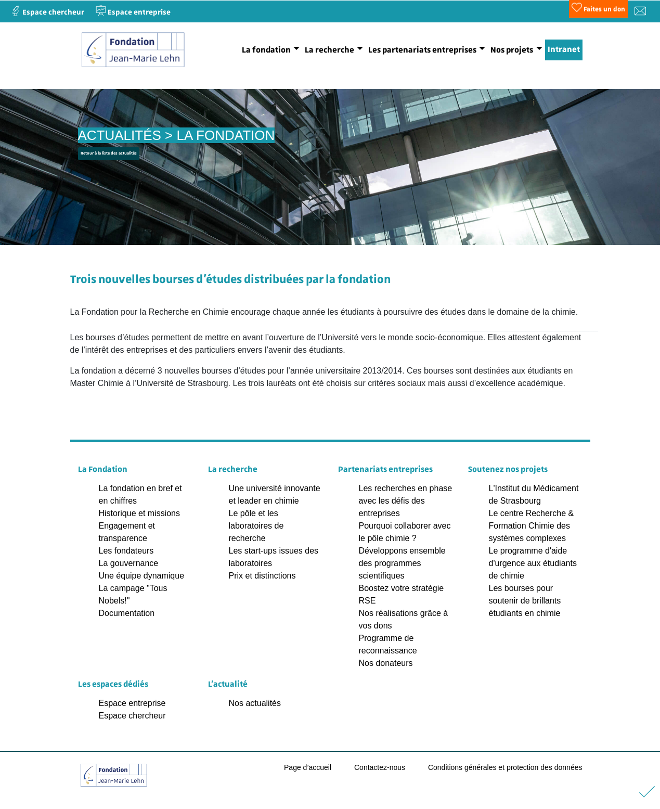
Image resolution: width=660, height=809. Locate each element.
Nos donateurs (386, 663)
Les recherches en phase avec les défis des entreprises (405, 501)
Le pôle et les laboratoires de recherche (256, 526)
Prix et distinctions (262, 575)
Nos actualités (255, 703)
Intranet (564, 49)
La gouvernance (129, 563)
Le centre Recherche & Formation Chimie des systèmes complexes (531, 526)
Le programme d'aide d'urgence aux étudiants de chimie (533, 563)
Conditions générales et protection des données (505, 767)
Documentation (127, 613)
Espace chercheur (132, 715)
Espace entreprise (132, 703)
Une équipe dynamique (142, 575)
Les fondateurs (126, 550)
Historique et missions (139, 513)
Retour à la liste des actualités (109, 153)
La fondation (266, 50)
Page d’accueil (307, 767)
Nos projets (511, 50)
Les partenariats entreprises (422, 50)
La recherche (329, 50)
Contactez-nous (379, 767)
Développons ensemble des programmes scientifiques (402, 563)
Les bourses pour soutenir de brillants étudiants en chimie (525, 601)
